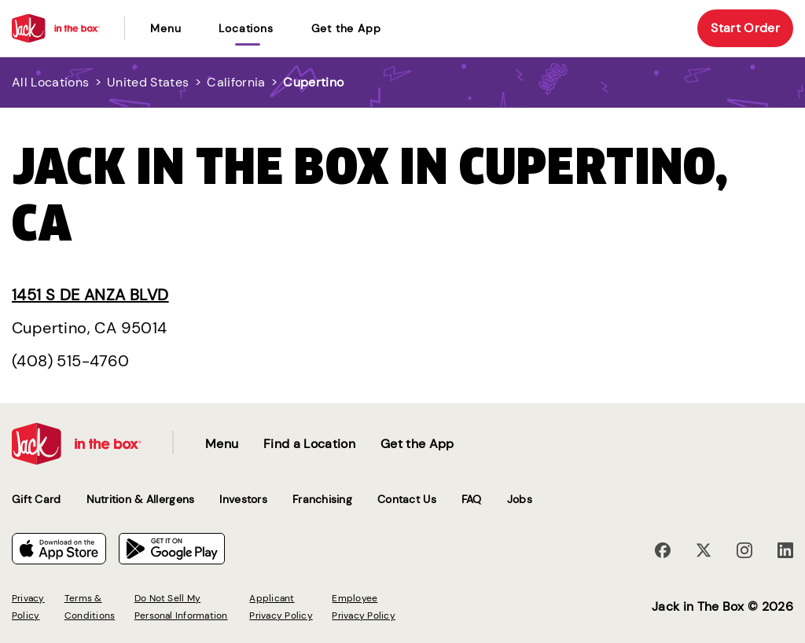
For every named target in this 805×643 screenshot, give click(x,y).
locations (246, 28)
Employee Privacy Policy (363, 607)
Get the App (346, 28)
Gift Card (36, 499)
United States (148, 82)
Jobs (519, 499)
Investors (243, 499)
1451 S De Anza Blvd (90, 295)
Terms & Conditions (89, 607)
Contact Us (406, 499)
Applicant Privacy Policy (280, 607)
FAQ (471, 499)
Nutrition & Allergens (140, 499)
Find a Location (309, 443)
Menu (165, 28)
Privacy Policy (28, 607)
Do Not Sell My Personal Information (181, 607)
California (236, 82)
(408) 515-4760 (71, 361)
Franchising (322, 499)
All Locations (50, 82)
